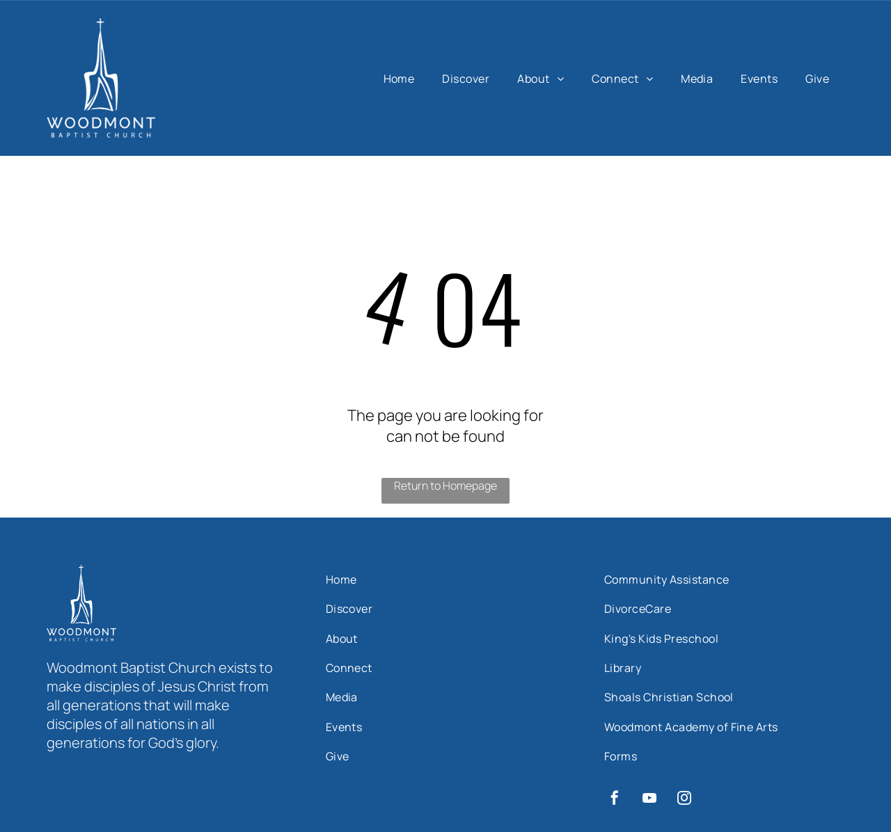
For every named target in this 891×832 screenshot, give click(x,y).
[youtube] (649, 799)
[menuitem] (399, 78)
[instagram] (684, 799)
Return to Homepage (445, 485)
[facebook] (614, 799)
